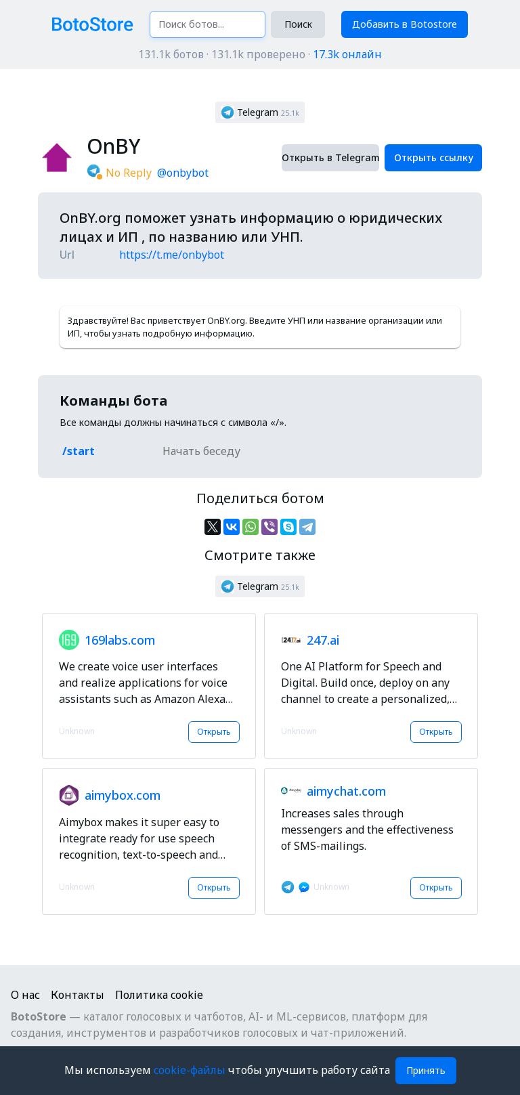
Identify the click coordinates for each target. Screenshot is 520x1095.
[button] (260, 112)
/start (78, 451)
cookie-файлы (191, 1069)
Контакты (77, 994)
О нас (25, 994)
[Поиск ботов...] (207, 24)
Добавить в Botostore (404, 24)
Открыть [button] (214, 731)
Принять (426, 1070)
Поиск (298, 24)
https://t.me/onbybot (171, 254)
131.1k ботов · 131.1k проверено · (260, 54)
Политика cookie (159, 994)
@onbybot (183, 172)
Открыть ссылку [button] (433, 157)
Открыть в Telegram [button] (330, 157)
